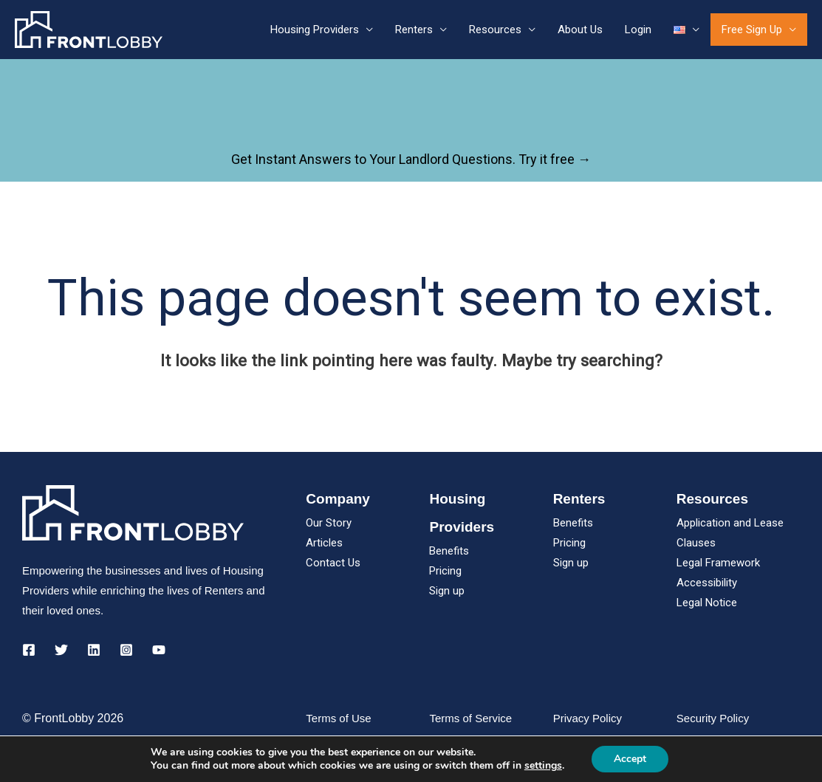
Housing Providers (314, 29)
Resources (495, 29)
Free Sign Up (752, 29)
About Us (580, 29)
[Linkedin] (93, 649)
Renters (414, 29)
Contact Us (333, 562)
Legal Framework (718, 562)
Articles (324, 542)
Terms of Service (470, 718)
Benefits (449, 551)
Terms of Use (338, 718)
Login (638, 29)
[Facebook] (28, 649)
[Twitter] (61, 649)
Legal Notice (707, 602)
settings (543, 765)
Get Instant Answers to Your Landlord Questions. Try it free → (411, 159)
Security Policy (713, 718)
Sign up (447, 590)
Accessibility (707, 582)
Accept (630, 759)
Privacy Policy (587, 718)
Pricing (445, 570)
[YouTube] (158, 649)
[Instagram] (126, 649)
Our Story (329, 522)
